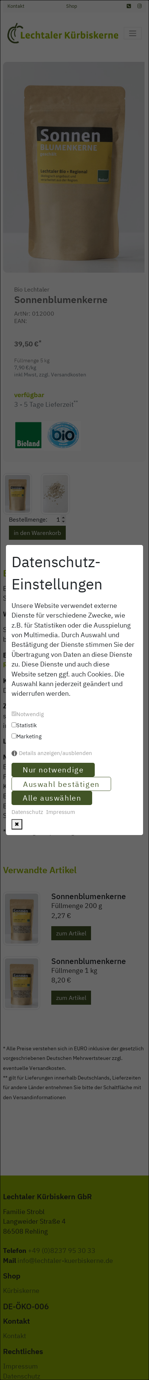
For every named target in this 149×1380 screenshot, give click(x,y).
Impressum (60, 811)
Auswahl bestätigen (61, 784)
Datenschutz (27, 811)
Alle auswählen (52, 798)
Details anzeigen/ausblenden (55, 752)
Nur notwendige (53, 770)
